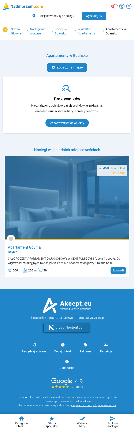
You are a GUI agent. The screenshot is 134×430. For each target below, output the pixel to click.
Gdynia (12, 252)
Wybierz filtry (82, 422)
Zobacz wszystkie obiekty (67, 123)
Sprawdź (118, 270)
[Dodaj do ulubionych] (11, 239)
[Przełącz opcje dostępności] (121, 6)
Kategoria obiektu (21, 422)
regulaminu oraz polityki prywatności (94, 405)
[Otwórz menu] (128, 6)
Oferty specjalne (52, 422)
